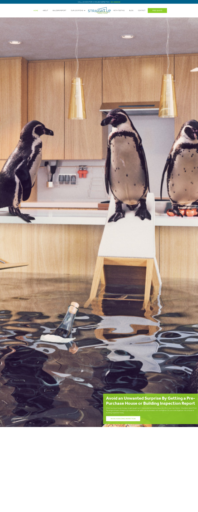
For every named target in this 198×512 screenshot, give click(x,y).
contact (141, 10)
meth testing (119, 10)
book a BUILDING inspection (126, 419)
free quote (157, 10)
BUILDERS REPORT (59, 10)
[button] (78, 10)
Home (35, 10)
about (45, 10)
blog (131, 10)
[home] (99, 10)
